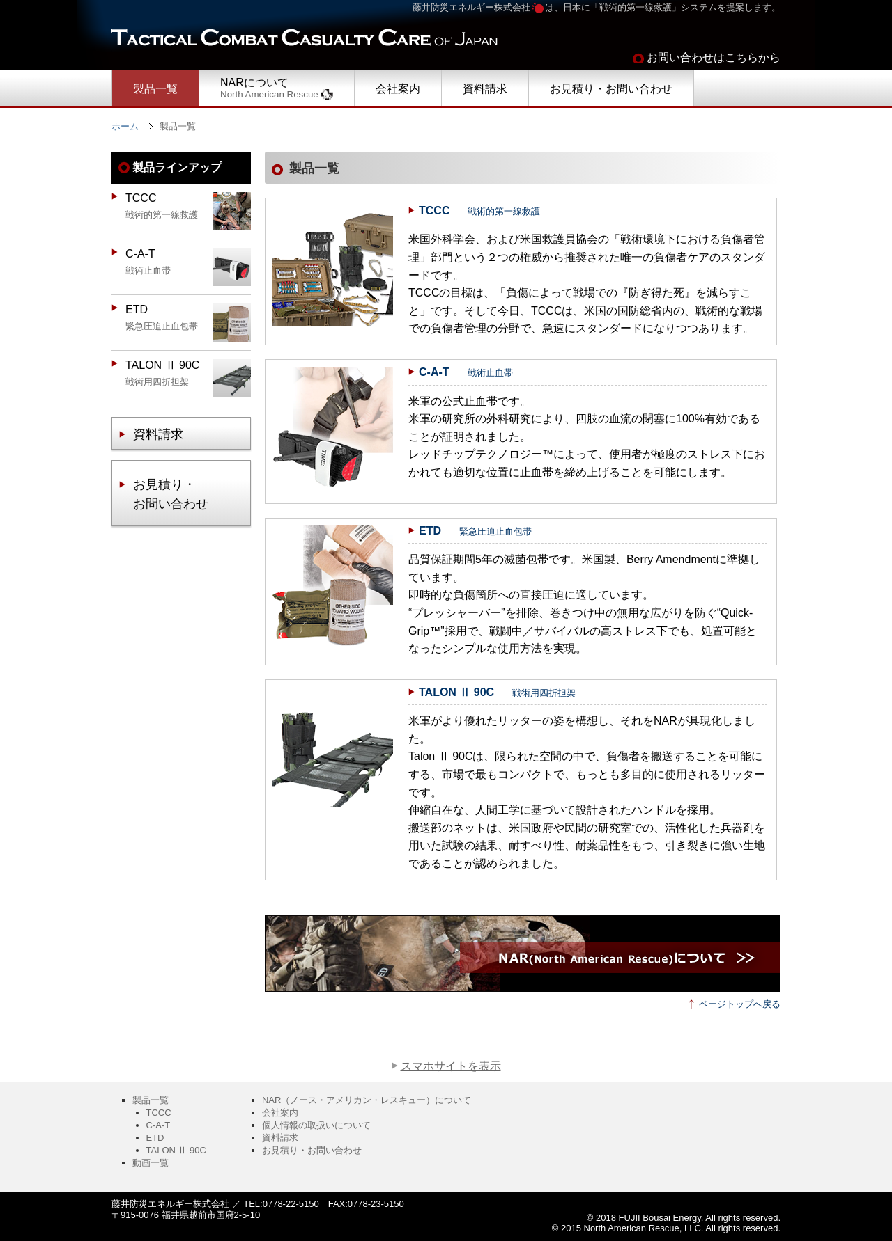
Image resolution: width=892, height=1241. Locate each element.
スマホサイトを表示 (451, 1066)
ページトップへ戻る (739, 1004)
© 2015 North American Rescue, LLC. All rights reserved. (666, 1228)
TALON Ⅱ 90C (176, 1150)
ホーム (125, 126)
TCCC (158, 1112)
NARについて (276, 88)
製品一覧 (155, 89)
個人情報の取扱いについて (316, 1125)
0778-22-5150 (291, 1204)
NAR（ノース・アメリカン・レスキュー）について (366, 1100)
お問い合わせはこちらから (713, 57)
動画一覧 (150, 1162)
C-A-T (158, 1125)
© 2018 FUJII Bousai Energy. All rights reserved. (683, 1217)
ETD (155, 1137)
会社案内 (398, 89)
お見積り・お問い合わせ (611, 89)
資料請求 (485, 89)
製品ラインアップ (177, 167)
